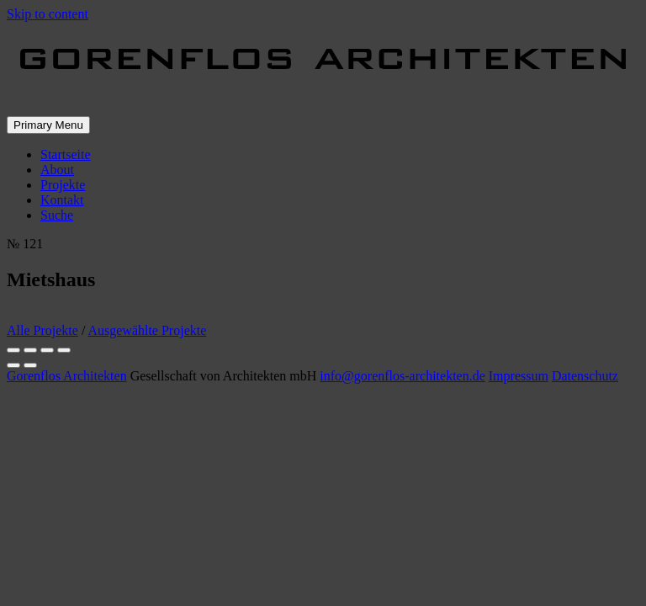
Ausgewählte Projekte (146, 330)
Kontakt (62, 200)
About (57, 169)
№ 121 (25, 244)
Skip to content (47, 14)
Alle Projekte (42, 330)
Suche (56, 215)
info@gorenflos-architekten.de (402, 376)
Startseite (65, 154)
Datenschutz (585, 376)
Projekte (62, 185)
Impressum (518, 376)
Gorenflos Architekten (67, 376)
